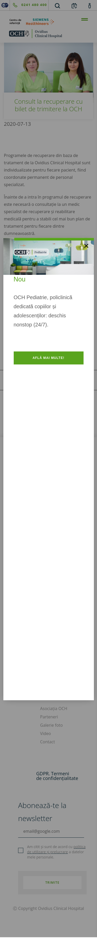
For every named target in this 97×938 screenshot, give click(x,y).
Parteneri (49, 717)
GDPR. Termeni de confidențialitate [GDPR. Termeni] (57, 775)
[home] (48, 33)
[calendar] (74, 5)
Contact (47, 742)
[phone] (28, 5)
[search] (57, 5)
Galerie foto (51, 725)
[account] (89, 5)
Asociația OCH (53, 708)
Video (45, 733)
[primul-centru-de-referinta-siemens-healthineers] (48, 22)
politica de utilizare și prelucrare (56, 849)
